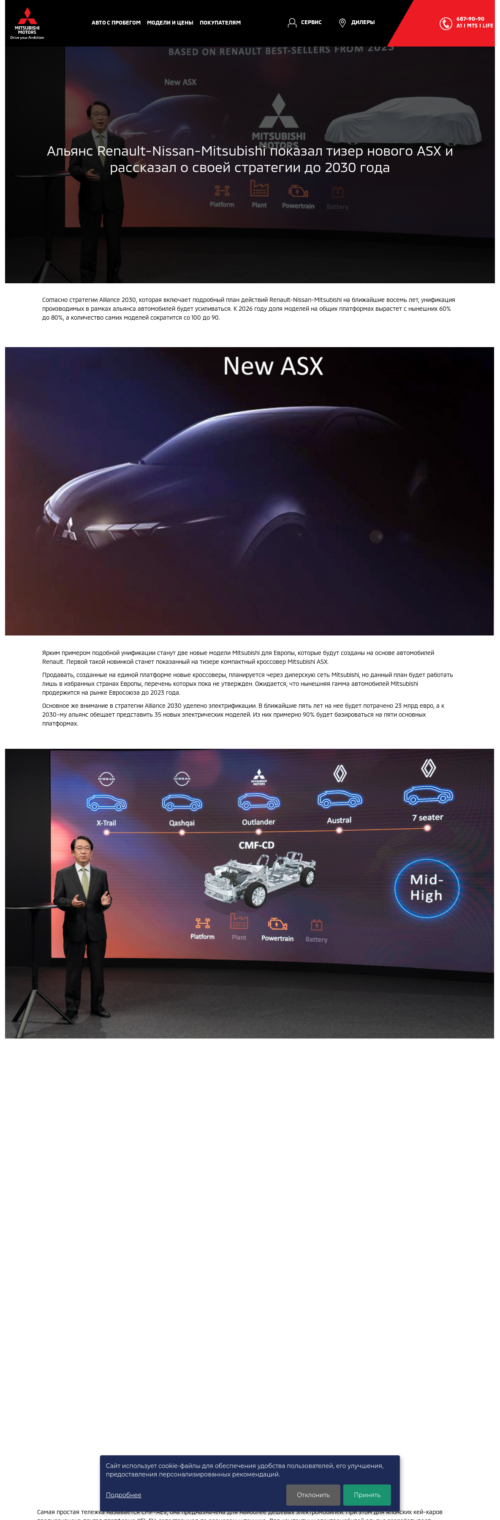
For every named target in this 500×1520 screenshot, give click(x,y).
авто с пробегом (116, 22)
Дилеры (363, 22)
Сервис (311, 22)
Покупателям (220, 22)
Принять (367, 1495)
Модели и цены (170, 22)
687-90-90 (470, 18)
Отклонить (313, 1495)
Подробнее (123, 1495)
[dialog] (250, 1483)
